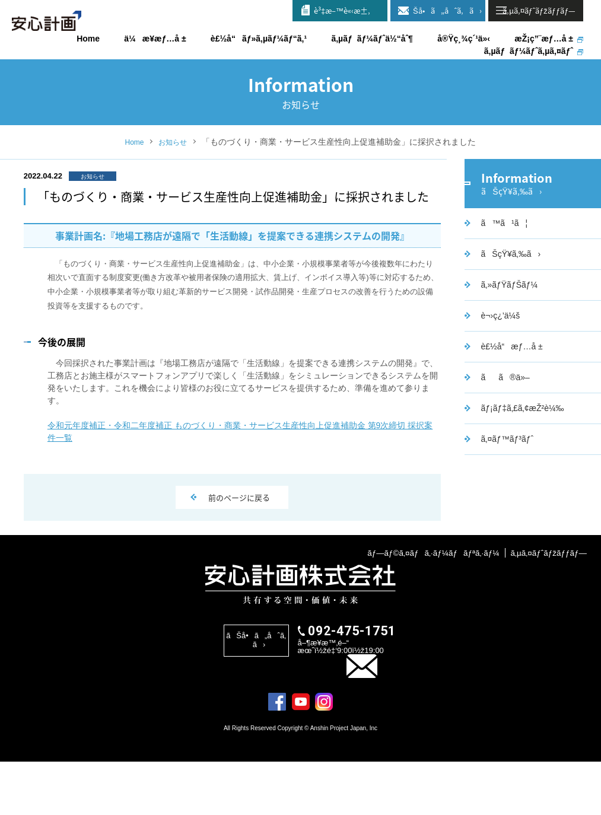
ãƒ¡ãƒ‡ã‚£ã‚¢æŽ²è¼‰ (520, 448)
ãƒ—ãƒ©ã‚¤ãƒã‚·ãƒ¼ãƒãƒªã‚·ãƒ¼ (428, 604)
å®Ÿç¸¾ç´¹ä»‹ (463, 38)
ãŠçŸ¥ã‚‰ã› (509, 294)
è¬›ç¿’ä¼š (499, 356)
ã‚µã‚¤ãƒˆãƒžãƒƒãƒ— (547, 604)
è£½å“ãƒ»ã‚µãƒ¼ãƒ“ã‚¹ (259, 38)
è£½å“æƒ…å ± (510, 386)
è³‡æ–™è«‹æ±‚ (342, 10)
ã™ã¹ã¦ (502, 263)
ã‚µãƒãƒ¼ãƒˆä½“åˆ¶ (372, 38)
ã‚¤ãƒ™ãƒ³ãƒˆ (505, 479)
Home (132, 169)
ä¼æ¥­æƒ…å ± (155, 38)
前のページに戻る (239, 520)
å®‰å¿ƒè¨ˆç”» (59, 29)
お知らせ (174, 169)
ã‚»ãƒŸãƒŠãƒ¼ (507, 325)
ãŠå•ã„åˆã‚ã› (442, 10)
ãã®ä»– (503, 417)
